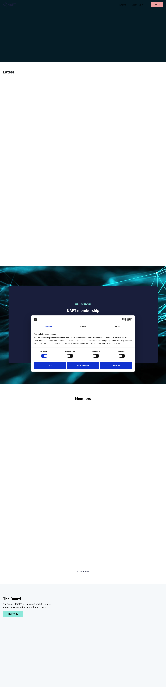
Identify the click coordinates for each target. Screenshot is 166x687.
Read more (13, 554)
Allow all (116, 366)
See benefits (83, 275)
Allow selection (83, 366)
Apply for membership (83, 283)
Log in (157, 5)
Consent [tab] (48, 327)
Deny (50, 366)
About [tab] (117, 327)
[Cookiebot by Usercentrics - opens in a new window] (122, 319)
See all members (83, 511)
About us (136, 4)
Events (122, 4)
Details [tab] (83, 327)
